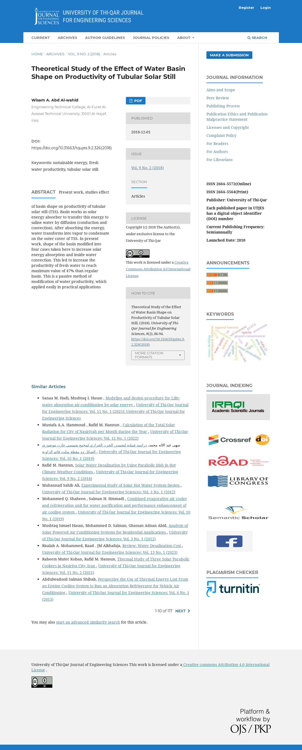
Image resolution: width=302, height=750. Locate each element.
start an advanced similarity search (88, 622)
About (184, 37)
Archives (67, 37)
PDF (137, 101)
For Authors (217, 151)
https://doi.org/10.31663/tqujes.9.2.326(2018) (71, 147)
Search (257, 37)
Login (265, 7)
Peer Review (217, 97)
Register (246, 7)
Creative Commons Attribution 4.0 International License (158, 269)
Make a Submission (229, 55)
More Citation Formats (149, 355)
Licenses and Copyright (227, 127)
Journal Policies (151, 37)
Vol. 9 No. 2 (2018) (84, 54)
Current (40, 37)
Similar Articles (48, 386)
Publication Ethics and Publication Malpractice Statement (237, 116)
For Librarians (219, 159)
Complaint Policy (221, 135)
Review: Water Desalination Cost (152, 545)
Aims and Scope (220, 89)
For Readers (217, 143)
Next (180, 611)
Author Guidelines (105, 37)
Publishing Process (223, 105)
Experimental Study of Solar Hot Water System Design (131, 485)
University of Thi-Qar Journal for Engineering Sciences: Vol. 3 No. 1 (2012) (108, 491)
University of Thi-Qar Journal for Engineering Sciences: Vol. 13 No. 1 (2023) (109, 552)
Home (37, 54)
